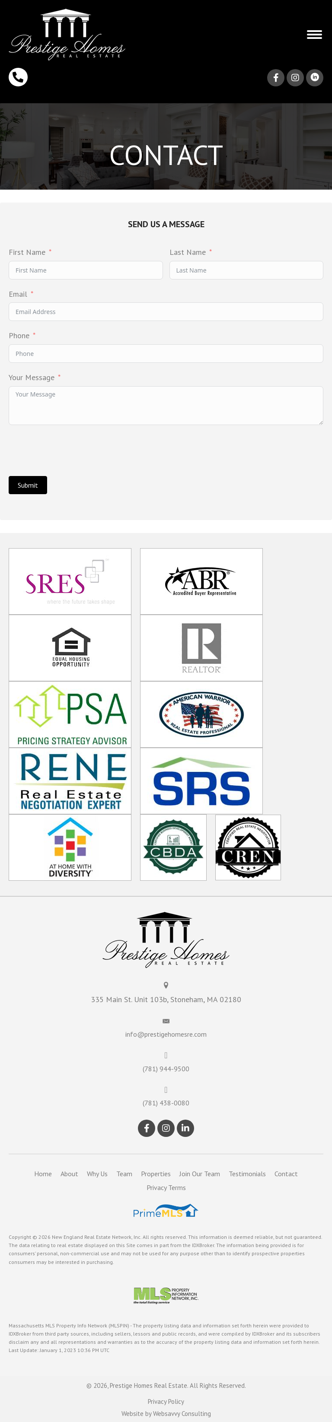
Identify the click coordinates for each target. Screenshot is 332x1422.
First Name (27, 252)
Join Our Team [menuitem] (199, 1173)
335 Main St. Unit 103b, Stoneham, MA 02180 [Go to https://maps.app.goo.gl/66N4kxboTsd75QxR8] (166, 999)
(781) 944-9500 (166, 1068)
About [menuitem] (69, 1173)
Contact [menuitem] (286, 1173)
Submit (28, 485)
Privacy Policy (166, 1401)
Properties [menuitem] (156, 1173)
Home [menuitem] (43, 1173)
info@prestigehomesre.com (166, 1034)
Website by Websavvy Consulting (166, 1413)
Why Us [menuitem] (97, 1173)
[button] (314, 34)
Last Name (187, 252)
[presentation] (74, 450)
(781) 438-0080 (166, 1102)
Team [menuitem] (124, 1173)
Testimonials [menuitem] (247, 1173)
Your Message (31, 377)
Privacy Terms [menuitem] (166, 1187)
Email (18, 294)
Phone (19, 335)
